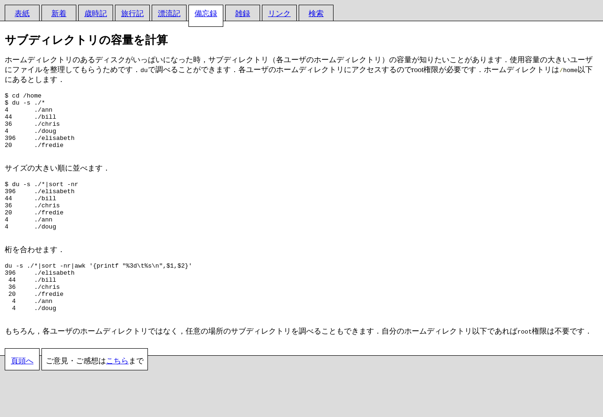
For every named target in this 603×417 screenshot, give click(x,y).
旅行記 (132, 13)
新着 (58, 13)
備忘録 (206, 13)
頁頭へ (22, 396)
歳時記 (95, 13)
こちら (117, 396)
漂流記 (169, 13)
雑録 (242, 13)
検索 (316, 13)
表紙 (22, 13)
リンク (279, 13)
